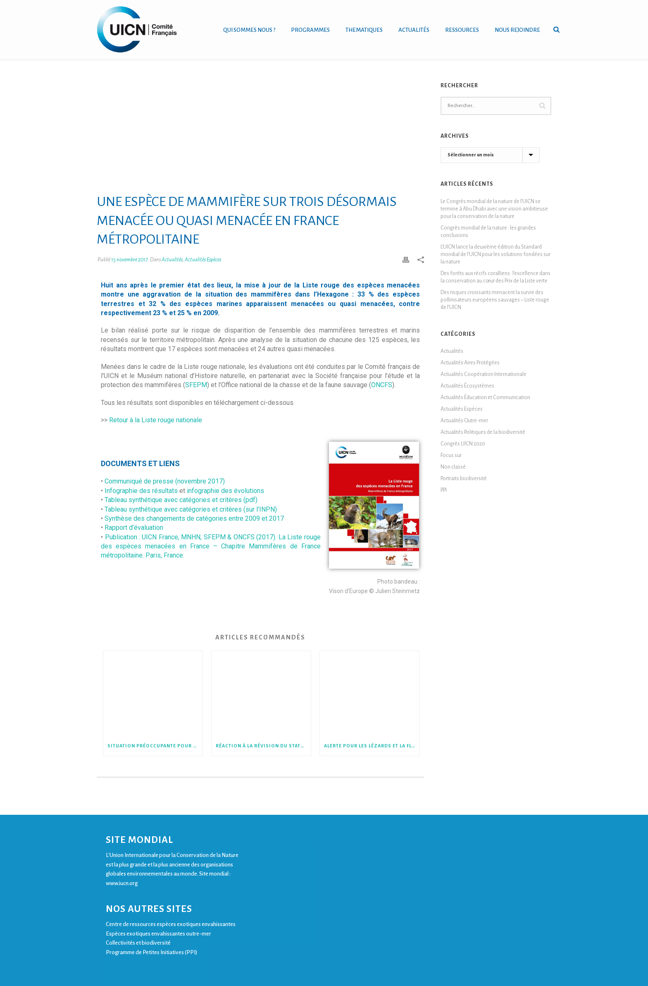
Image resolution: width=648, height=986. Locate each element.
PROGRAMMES (310, 30)
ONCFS (381, 385)
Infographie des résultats (141, 491)
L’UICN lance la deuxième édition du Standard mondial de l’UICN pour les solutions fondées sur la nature (495, 254)
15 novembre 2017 (129, 260)
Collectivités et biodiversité (138, 943)
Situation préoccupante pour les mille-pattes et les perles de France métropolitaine (154, 745)
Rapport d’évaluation (134, 527)
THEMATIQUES (364, 30)
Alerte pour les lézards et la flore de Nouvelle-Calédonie (371, 745)
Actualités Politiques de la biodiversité (483, 432)
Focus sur (451, 455)
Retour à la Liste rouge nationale (155, 420)
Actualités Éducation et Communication (485, 397)
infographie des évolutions (225, 491)
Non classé (453, 467)
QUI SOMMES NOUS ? (249, 30)
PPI (444, 490)
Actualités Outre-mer (464, 421)
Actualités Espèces (203, 260)
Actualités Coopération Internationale (483, 374)
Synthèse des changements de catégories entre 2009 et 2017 (194, 518)
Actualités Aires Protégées (470, 363)
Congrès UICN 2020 (463, 444)
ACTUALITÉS (413, 30)
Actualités (172, 260)
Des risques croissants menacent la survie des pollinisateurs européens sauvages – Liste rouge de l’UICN (495, 300)
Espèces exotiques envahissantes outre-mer (158, 934)
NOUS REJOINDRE (517, 30)
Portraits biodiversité (464, 478)
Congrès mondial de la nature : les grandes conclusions (488, 231)
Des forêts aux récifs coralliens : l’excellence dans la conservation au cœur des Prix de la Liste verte (495, 277)
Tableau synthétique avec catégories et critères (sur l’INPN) (191, 509)
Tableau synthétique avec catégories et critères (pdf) (181, 500)
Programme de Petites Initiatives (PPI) (151, 952)
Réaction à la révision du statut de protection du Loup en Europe (263, 745)
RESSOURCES (462, 30)
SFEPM (196, 385)
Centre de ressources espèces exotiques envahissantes (171, 924)
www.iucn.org (122, 883)
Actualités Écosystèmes (467, 386)
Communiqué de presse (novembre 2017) (165, 481)
